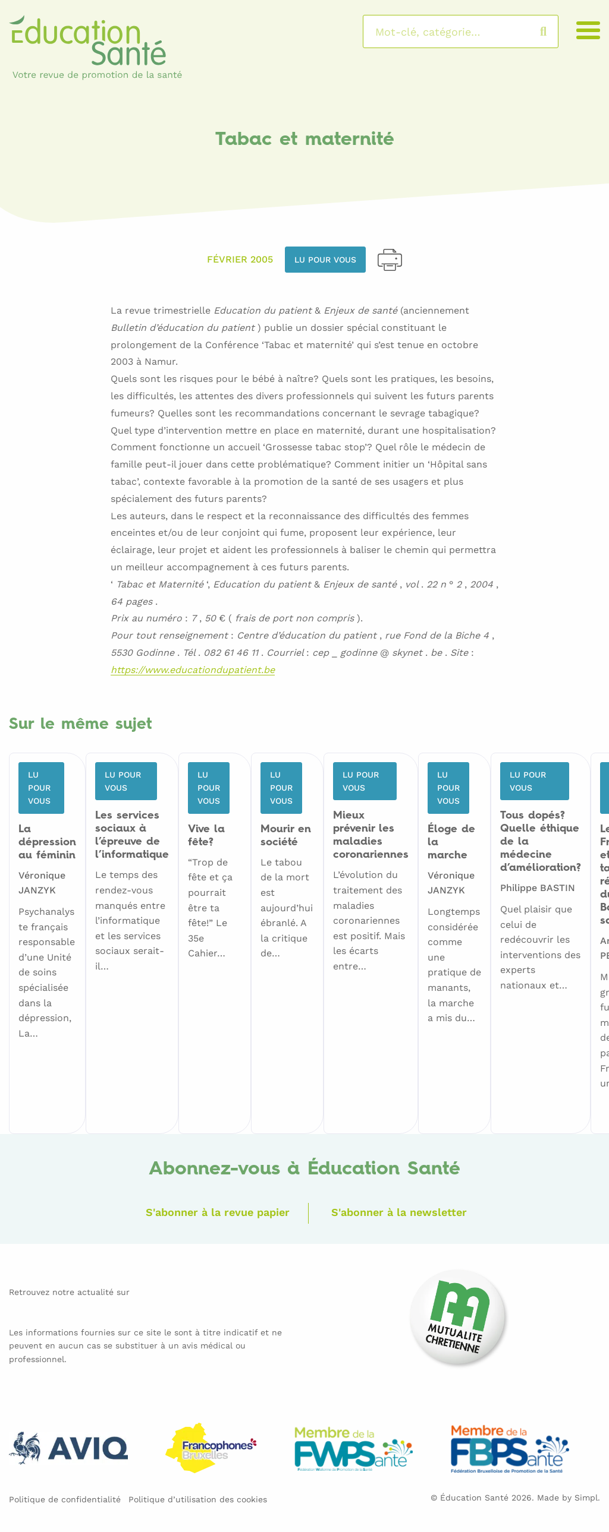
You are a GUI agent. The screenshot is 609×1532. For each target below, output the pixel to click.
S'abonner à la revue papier (218, 1212)
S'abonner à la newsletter (399, 1212)
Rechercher (555, 31)
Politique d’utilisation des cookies (197, 1499)
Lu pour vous (325, 259)
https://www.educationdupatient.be (193, 670)
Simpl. (587, 1497)
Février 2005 (240, 259)
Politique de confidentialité (65, 1499)
